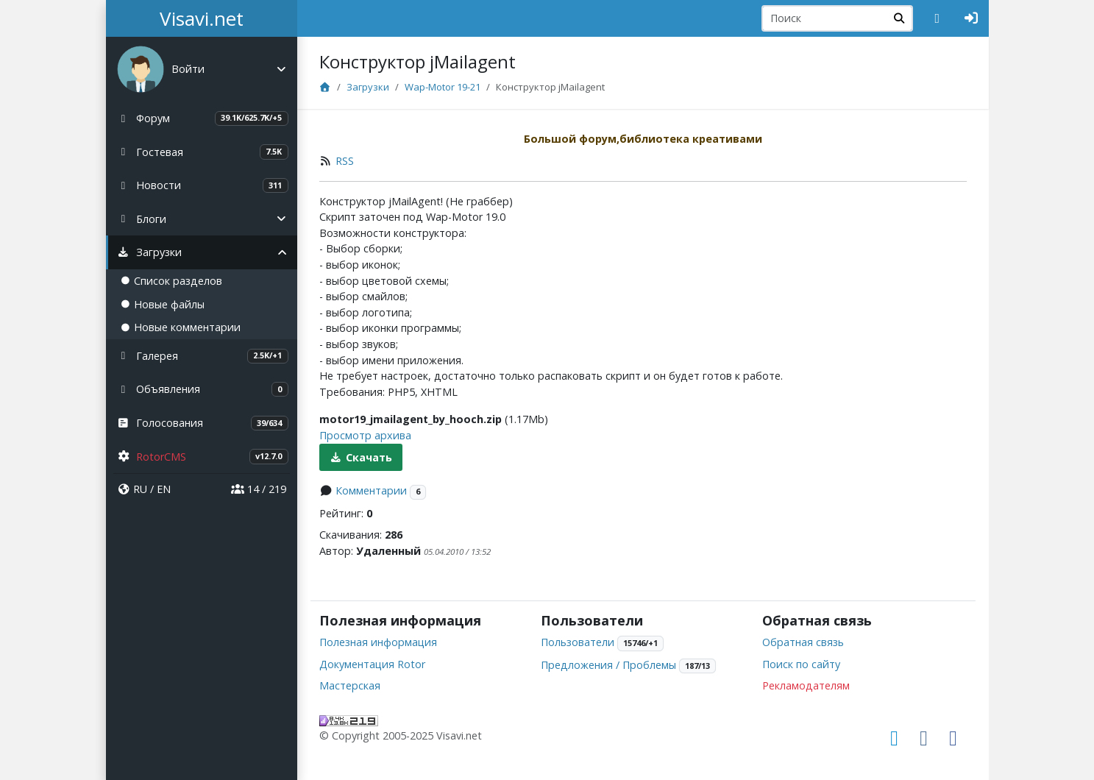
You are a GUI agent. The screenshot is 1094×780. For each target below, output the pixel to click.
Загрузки (368, 86)
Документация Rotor (372, 664)
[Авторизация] (971, 18)
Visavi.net (202, 18)
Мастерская (349, 685)
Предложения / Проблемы (608, 665)
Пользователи (577, 642)
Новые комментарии (181, 327)
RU (140, 489)
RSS (344, 161)
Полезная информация (378, 642)
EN (164, 489)
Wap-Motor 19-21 (442, 86)
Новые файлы (163, 304)
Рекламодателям (806, 685)
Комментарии (371, 490)
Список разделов (171, 281)
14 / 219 (258, 489)
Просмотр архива (365, 435)
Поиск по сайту (801, 664)
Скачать (361, 457)
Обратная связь (803, 642)
